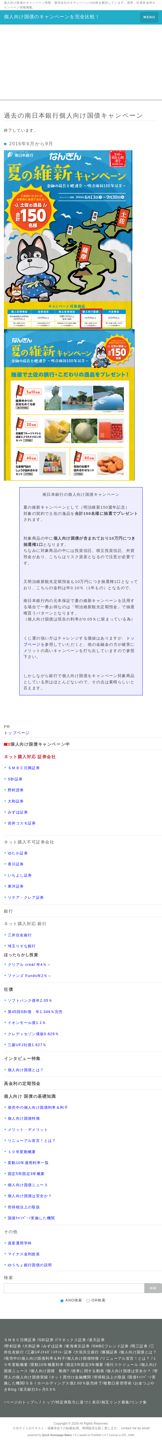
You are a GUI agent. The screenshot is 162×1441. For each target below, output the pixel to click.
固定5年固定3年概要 (85, 1364)
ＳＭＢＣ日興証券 (20, 1340)
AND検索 (71, 1300)
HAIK (131, 1435)
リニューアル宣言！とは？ (126, 1358)
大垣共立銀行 (87, 1352)
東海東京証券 (78, 1346)
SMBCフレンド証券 (111, 1346)
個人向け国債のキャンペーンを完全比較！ (52, 16)
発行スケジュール (122, 1364)
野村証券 (13, 1346)
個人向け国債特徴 (83, 1358)
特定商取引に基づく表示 (78, 1402)
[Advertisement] (81, 63)
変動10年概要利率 (47, 1364)
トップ (48, 1402)
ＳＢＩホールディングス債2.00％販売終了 (63, 1383)
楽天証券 (97, 1340)
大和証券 (32, 1346)
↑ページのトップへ (21, 1402)
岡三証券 (139, 1346)
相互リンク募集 (115, 1402)
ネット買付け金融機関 (71, 1377)
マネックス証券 (72, 1340)
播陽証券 (110, 1352)
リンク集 (139, 1402)
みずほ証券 (53, 1346)
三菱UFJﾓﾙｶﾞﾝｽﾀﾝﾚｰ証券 (49, 1352)
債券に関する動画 (88, 1371)
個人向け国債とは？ (139, 1352)
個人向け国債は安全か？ (129, 1371)
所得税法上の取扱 (110, 1377)
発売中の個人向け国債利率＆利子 (35, 1358)
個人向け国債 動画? (50, 1371)
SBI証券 (46, 1340)
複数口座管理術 (118, 1383)
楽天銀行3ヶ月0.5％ (38, 1389)
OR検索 (96, 1300)
